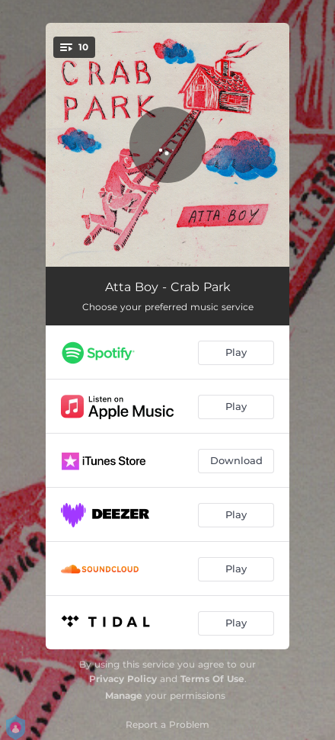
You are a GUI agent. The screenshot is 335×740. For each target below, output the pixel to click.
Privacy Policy (123, 678)
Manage (123, 695)
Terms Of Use (212, 678)
